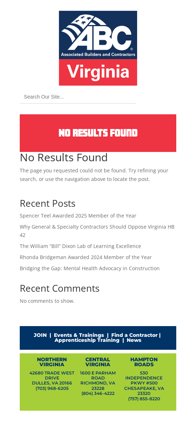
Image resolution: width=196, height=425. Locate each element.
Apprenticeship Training (87, 340)
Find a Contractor (134, 335)
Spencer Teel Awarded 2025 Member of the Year (78, 215)
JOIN (40, 335)
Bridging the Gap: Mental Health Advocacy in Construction (90, 268)
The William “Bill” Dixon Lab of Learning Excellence (80, 246)
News (134, 340)
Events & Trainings (79, 335)
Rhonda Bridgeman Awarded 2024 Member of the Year (86, 257)
